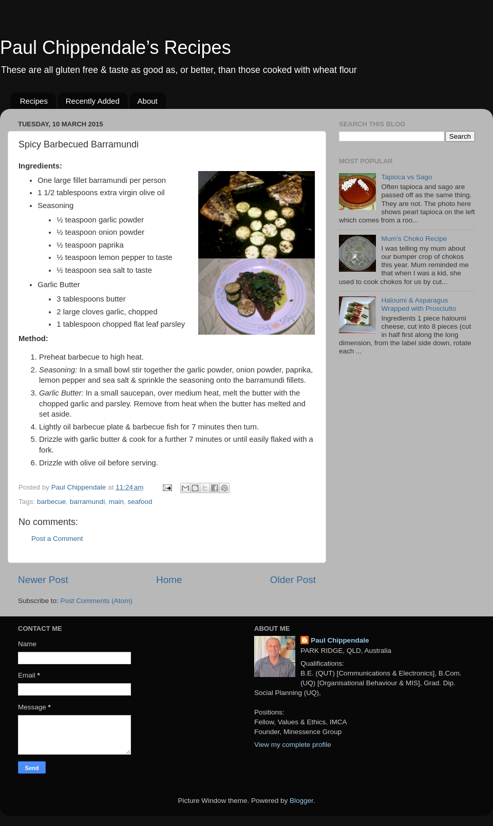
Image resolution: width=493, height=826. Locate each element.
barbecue (51, 501)
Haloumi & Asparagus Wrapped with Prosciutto (418, 304)
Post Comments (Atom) (96, 601)
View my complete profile (292, 744)
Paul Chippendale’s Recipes (115, 47)
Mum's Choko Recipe (414, 238)
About (148, 101)
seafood (139, 501)
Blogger (301, 800)
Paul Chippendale (340, 640)
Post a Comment (57, 538)
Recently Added (93, 101)
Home (169, 579)
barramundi (87, 501)
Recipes (34, 101)
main (116, 501)
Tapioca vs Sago (406, 177)
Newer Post (43, 579)
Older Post (293, 579)
